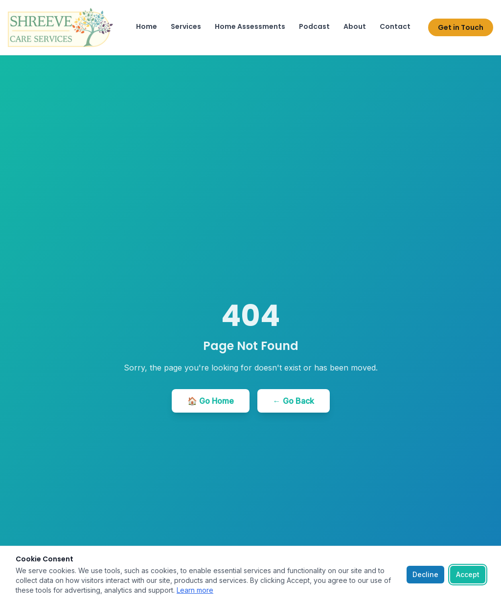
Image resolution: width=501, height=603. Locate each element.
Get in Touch (460, 27)
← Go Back (293, 401)
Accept (467, 574)
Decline (425, 574)
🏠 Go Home (210, 401)
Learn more (195, 590)
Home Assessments (250, 26)
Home (146, 26)
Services (186, 26)
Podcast (314, 26)
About (354, 26)
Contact (395, 26)
